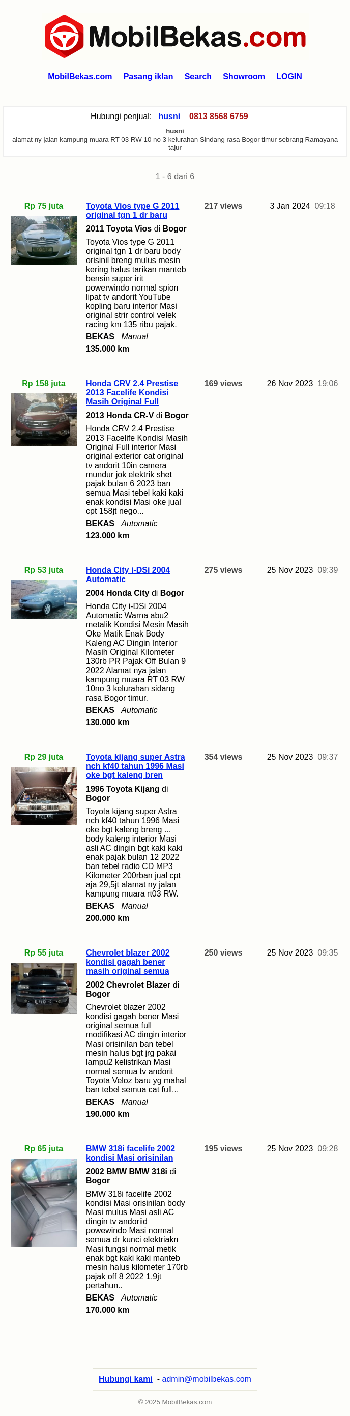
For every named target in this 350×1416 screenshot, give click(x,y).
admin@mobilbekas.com (206, 1379)
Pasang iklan (148, 76)
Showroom (244, 76)
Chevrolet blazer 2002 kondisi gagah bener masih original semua (128, 961)
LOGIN (289, 76)
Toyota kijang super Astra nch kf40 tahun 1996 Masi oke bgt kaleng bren (135, 766)
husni (170, 116)
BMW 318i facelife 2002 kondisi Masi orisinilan (130, 1153)
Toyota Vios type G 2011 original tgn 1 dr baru (132, 210)
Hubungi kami (126, 1379)
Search (198, 76)
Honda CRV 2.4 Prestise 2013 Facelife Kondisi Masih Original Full (132, 392)
